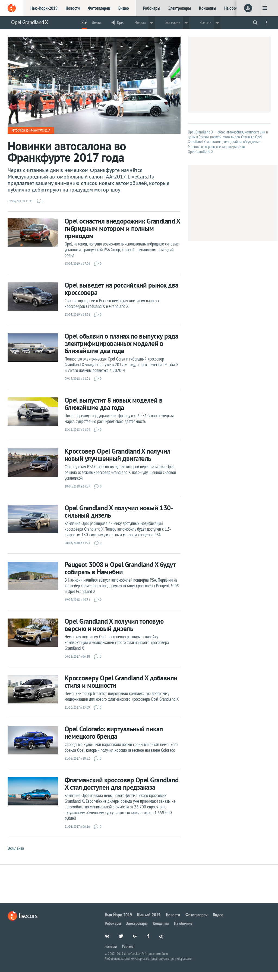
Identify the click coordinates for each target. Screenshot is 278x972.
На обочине (234, 8)
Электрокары (179, 8)
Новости (73, 8)
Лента (96, 22)
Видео (123, 8)
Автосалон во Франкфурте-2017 (31, 130)
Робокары (151, 8)
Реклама (128, 946)
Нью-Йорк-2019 (44, 8)
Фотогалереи (99, 8)
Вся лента (16, 848)
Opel (120, 22)
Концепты (207, 8)
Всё (84, 22)
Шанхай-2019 (148, 915)
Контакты (111, 946)
